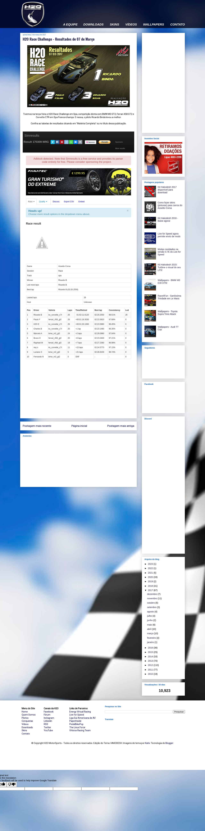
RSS (46, 724)
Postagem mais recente (37, 425)
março (150, 633)
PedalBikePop (76, 724)
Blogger (169, 743)
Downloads (27, 727)
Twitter (47, 727)
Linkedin (48, 721)
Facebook (48, 711)
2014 (151, 656)
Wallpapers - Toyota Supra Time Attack (167, 312)
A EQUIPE (70, 24)
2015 (151, 652)
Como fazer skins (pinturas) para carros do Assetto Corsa (170, 205)
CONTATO (177, 24)
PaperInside (75, 721)
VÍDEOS (131, 24)
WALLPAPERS (153, 24)
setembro (152, 607)
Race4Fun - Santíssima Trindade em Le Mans (169, 297)
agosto (151, 611)
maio (150, 624)
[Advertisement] (126, 9)
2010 (151, 674)
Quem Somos (29, 714)
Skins (24, 730)
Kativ (147, 743)
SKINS (114, 24)
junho (150, 620)
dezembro (152, 594)
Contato (26, 733)
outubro (151, 602)
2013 (151, 661)
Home (25, 711)
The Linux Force (77, 727)
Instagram (49, 718)
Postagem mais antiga (120, 425)
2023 (151, 564)
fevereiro (151, 638)
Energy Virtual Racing (80, 711)
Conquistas (27, 721)
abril (149, 629)
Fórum (47, 714)
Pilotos (25, 718)
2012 (151, 665)
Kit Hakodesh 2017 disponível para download (167, 190)
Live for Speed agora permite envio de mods (169, 235)
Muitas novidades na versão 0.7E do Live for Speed (169, 252)
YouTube (48, 730)
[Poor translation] (12, 784)
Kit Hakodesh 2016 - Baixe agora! (168, 219)
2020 (151, 577)
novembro (152, 598)
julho (149, 616)
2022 (151, 568)
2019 (151, 581)
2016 (151, 647)
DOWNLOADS (93, 24)
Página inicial (79, 425)
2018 (151, 586)
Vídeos (25, 724)
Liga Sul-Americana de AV (82, 718)
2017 (151, 590)
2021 (151, 572)
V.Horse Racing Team (80, 730)
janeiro (151, 642)
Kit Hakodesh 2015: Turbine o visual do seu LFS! (169, 267)
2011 (151, 669)
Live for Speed (76, 714)
